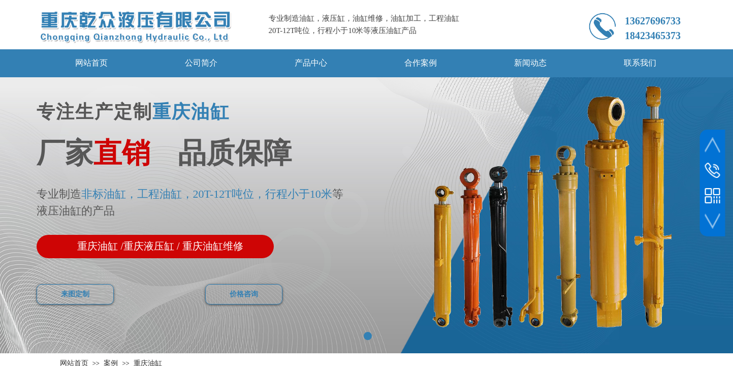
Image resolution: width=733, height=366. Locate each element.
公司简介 (201, 62)
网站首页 (91, 62)
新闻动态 (530, 62)
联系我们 (640, 62)
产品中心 (311, 62)
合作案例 (420, 62)
